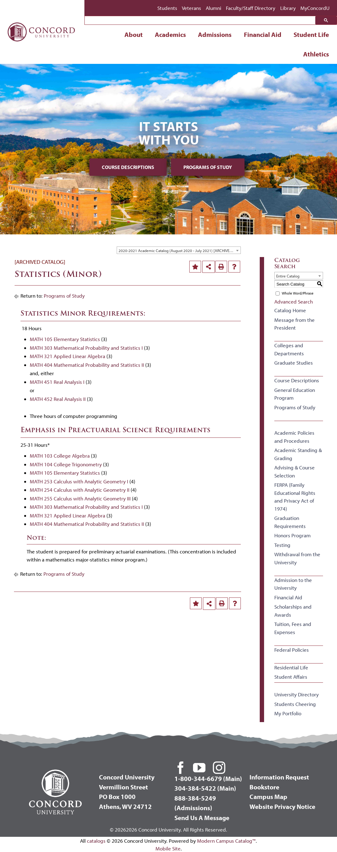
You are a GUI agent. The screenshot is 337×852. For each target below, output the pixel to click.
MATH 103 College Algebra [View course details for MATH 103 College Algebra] (60, 455)
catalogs (96, 840)
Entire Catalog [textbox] (287, 275)
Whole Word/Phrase (297, 293)
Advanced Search (293, 301)
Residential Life (291, 667)
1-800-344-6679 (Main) (208, 778)
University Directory (296, 694)
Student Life (311, 34)
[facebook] (180, 767)
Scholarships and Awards (293, 610)
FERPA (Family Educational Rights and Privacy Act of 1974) (294, 496)
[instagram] (219, 767)
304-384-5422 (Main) (205, 788)
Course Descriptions (128, 167)
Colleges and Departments (289, 349)
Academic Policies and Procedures (294, 436)
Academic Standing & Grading (298, 454)
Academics (170, 34)
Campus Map (268, 796)
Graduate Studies (293, 362)
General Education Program (294, 394)
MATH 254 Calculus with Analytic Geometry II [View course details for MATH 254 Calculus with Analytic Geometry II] (79, 489)
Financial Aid (262, 34)
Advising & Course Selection (294, 471)
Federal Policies (291, 649)
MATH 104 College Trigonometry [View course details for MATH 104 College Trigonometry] (66, 464)
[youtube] (199, 767)
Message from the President (294, 324)
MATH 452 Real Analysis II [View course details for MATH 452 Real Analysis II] (58, 399)
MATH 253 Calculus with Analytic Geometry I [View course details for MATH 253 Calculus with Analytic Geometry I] (79, 481)
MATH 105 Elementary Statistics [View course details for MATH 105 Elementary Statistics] (65, 339)
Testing (282, 545)
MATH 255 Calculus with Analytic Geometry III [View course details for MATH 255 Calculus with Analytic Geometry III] (80, 498)
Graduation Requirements (290, 522)
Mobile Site (168, 848)
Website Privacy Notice (282, 806)
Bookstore (264, 787)
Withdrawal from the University (297, 558)
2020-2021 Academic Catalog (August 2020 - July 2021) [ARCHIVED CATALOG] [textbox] (179, 250)
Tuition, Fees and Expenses (292, 628)
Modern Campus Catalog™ (226, 840)
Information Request (279, 777)
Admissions (214, 34)
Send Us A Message (201, 818)
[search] (202, 20)
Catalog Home (290, 310)
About (133, 34)
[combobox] (179, 250)
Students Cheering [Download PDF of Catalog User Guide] (295, 704)
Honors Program (292, 535)
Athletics (316, 54)
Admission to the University (293, 584)
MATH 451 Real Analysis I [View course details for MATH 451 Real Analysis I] (57, 382)
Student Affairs (290, 676)
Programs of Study (207, 167)
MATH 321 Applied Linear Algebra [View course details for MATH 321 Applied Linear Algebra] (67, 356)
